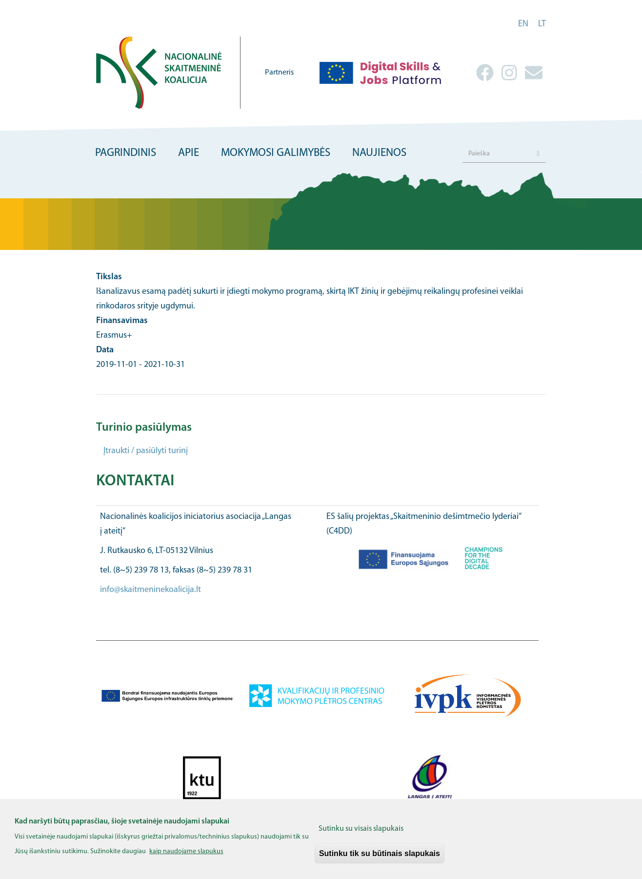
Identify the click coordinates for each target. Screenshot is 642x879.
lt (542, 24)
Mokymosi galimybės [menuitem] (275, 153)
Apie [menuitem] (188, 153)
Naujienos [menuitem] (379, 153)
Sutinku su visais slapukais (361, 835)
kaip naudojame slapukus (186, 858)
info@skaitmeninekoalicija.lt (150, 589)
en (523, 24)
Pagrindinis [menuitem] (125, 153)
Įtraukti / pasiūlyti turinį (145, 451)
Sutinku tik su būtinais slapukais (379, 860)
